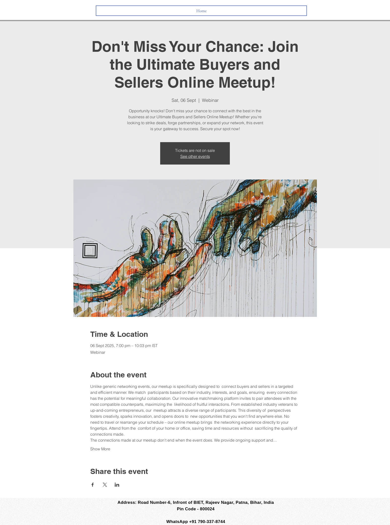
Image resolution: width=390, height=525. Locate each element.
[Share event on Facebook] (92, 485)
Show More (100, 448)
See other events (195, 156)
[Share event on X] (104, 485)
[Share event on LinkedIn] (117, 485)
